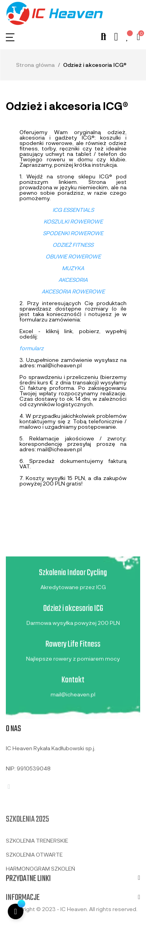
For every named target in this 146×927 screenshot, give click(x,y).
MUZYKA (73, 268)
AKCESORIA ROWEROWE (73, 291)
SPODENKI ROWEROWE (73, 233)
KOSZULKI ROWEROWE (73, 221)
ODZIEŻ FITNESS (73, 244)
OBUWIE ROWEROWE (73, 256)
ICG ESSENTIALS (73, 209)
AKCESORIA (73, 279)
